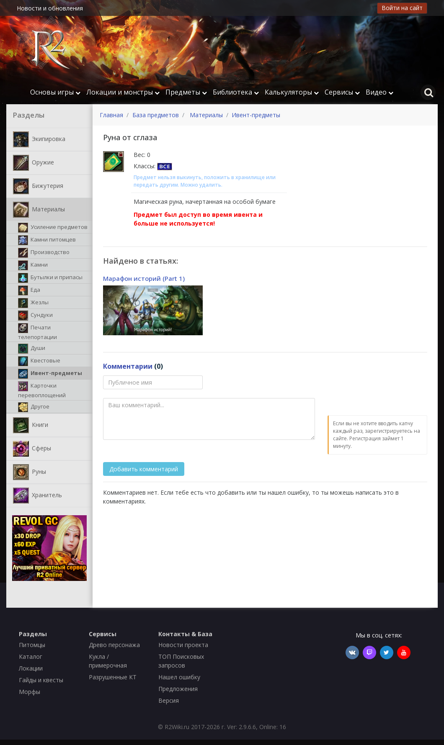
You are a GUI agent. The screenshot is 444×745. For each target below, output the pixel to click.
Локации (31, 668)
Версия (168, 700)
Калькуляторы (292, 92)
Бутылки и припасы (50, 278)
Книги (30, 425)
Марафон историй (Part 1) (144, 278)
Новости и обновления (50, 8)
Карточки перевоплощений (42, 390)
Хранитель (37, 496)
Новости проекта (183, 645)
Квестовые (39, 361)
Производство (44, 253)
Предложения (178, 689)
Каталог (30, 656)
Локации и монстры (123, 92)
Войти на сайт (402, 8)
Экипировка (39, 139)
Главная (111, 115)
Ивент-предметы (50, 374)
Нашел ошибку (179, 677)
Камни (33, 265)
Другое (33, 407)
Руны (29, 472)
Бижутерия (38, 186)
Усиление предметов (53, 228)
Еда (29, 290)
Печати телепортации (37, 332)
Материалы (39, 210)
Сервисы (342, 92)
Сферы (32, 449)
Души (31, 349)
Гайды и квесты (41, 680)
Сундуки (35, 316)
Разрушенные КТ (113, 677)
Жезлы (33, 303)
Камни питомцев (47, 240)
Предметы (186, 92)
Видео (379, 92)
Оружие (33, 163)
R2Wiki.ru (177, 727)
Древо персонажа (114, 645)
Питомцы (32, 645)
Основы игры (55, 92)
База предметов (155, 115)
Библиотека (236, 92)
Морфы (29, 692)
